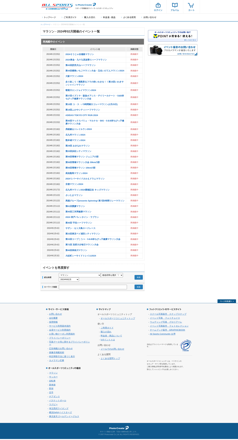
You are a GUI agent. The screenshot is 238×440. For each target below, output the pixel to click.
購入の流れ (88, 17)
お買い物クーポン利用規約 (62, 335)
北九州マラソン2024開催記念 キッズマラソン (87, 190)
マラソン (53, 374)
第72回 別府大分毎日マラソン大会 (82, 244)
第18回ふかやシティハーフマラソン (82, 110)
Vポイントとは (108, 340)
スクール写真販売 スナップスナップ (168, 315)
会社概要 (53, 319)
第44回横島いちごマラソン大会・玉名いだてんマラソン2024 (94, 70)
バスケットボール (57, 401)
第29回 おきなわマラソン (77, 145)
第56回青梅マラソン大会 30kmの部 (82, 162)
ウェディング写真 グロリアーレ (166, 323)
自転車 (52, 382)
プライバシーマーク (185, 346)
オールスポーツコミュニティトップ (118, 319)
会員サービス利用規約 (60, 331)
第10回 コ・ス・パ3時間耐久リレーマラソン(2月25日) (91, 104)
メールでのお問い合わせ (112, 350)
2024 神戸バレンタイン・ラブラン (82, 217)
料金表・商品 (108, 17)
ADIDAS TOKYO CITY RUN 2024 (81, 115)
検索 (138, 278)
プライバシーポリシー (60, 339)
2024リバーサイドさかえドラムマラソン (85, 178)
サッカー (53, 378)
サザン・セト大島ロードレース (80, 228)
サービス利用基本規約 (60, 327)
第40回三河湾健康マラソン (78, 211)
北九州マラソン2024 (75, 135)
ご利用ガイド (69, 17)
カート (191, 6)
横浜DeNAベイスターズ (60, 413)
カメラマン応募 (56, 361)
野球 (51, 389)
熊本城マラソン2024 (75, 140)
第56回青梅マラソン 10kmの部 (80, 167)
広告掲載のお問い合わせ (61, 349)
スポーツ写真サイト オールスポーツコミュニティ (57, 6)
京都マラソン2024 (74, 184)
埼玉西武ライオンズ (58, 409)
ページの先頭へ (227, 302)
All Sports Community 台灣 (163, 335)
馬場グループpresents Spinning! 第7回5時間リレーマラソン (94, 200)
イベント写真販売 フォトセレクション (169, 327)
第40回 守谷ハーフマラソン (78, 222)
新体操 (52, 386)
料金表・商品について (111, 336)
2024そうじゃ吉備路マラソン (79, 54)
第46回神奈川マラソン (76, 250)
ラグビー (53, 405)
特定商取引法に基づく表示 (62, 357)
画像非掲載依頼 (56, 353)
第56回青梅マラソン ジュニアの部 (82, 156)
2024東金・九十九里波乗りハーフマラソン (86, 59)
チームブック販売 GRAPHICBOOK (167, 331)
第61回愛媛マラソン (75, 206)
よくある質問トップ (110, 359)
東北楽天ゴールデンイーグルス (64, 417)
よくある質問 (128, 17)
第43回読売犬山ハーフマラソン (80, 65)
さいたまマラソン (74, 195)
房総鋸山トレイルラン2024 (78, 129)
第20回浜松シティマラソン (78, 151)
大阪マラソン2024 (74, 76)
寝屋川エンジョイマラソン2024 (80, 90)
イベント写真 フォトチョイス (165, 319)
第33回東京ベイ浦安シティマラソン (82, 233)
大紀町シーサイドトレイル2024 (80, 255)
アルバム (175, 6)
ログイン (158, 6)
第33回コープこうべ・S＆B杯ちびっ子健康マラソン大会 (92, 239)
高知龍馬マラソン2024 (76, 173)
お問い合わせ (148, 17)
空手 (51, 393)
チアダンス (54, 397)
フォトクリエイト (119, 429)
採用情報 (53, 323)
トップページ (49, 17)
